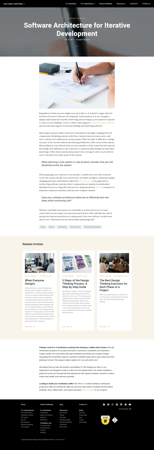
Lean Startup (62, 227)
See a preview (88, 390)
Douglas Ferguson (83, 40)
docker (99, 187)
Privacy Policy (60, 439)
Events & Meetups (105, 4)
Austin (43, 227)
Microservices (85, 181)
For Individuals (71, 4)
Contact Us (146, 4)
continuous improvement (102, 123)
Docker (51, 227)
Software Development (92, 227)
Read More (30, 327)
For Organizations (87, 4)
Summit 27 (134, 4)
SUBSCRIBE (110, 60)
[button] (27, 410)
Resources (121, 4)
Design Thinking (77, 18)
